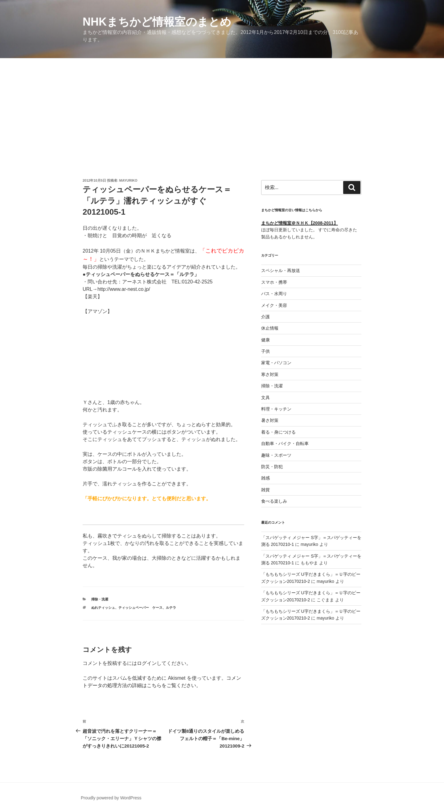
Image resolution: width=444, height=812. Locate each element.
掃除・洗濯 (99, 599)
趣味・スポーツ (276, 455)
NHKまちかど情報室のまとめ (157, 21)
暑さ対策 (269, 420)
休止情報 (269, 328)
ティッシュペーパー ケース (140, 607)
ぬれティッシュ (103, 607)
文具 (265, 397)
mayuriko (128, 180)
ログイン (147, 663)
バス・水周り (274, 293)
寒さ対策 (269, 374)
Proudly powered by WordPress (111, 797)
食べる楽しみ (274, 501)
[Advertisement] (222, 104)
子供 (265, 351)
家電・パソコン (276, 362)
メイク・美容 (274, 305)
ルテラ (171, 607)
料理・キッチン (276, 408)
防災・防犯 (272, 466)
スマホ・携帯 (274, 282)
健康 (265, 339)
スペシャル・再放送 (280, 270)
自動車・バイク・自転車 (285, 443)
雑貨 (265, 489)
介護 (265, 316)
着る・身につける (278, 432)
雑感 (265, 478)
